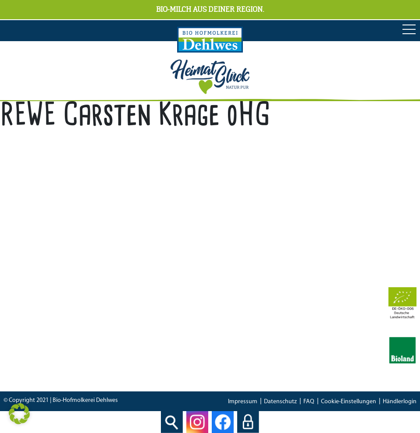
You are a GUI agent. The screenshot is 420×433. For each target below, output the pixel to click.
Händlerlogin (399, 401)
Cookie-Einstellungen (348, 401)
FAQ (308, 401)
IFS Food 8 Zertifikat (207, 349)
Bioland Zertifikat (203, 325)
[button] (19, 413)
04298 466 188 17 (231, 261)
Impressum (242, 401)
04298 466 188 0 (239, 249)
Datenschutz (280, 401)
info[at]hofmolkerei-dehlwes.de (225, 274)
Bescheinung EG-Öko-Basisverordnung (235, 337)
